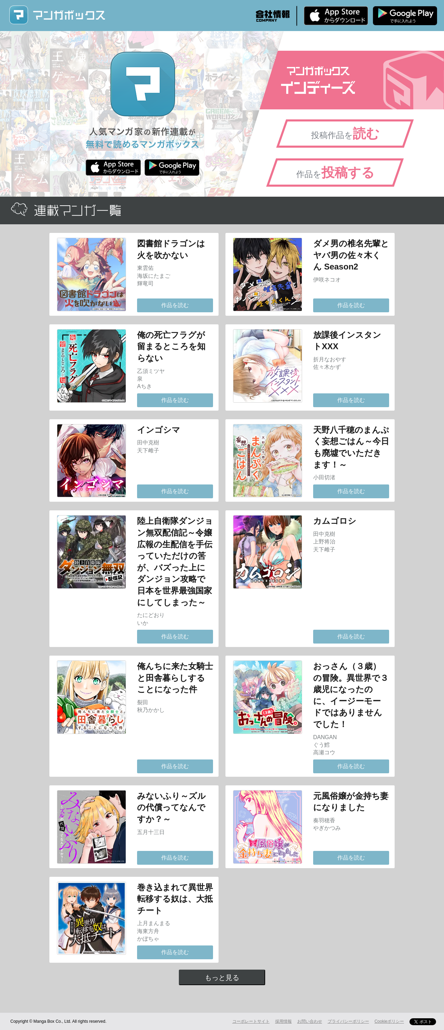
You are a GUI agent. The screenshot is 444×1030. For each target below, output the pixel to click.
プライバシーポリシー (348, 1021)
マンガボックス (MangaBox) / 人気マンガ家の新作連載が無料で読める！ (56, 15)
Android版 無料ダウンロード (405, 15)
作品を (335, 172)
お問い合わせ (309, 1021)
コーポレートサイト (251, 1021)
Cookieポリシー (389, 1021)
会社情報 (272, 16)
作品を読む (175, 305)
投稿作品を (345, 133)
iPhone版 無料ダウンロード (336, 15)
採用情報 (283, 1021)
